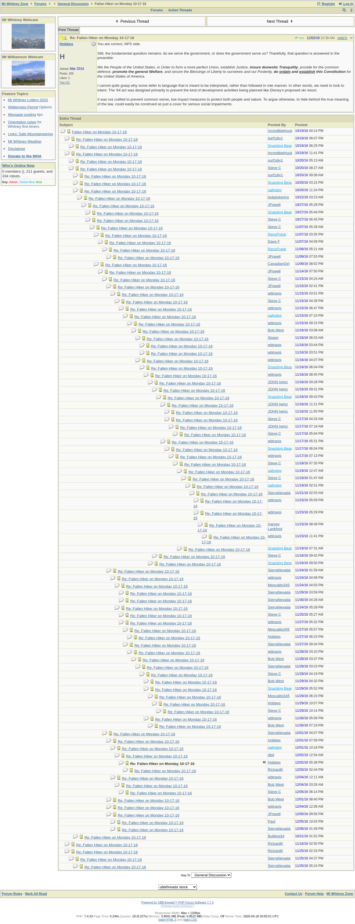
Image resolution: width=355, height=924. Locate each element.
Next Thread (280, 21)
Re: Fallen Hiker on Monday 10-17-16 (107, 139)
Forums (40, 4)
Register (326, 4)
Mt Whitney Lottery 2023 (28, 100)
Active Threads (180, 10)
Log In (345, 4)
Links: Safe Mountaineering (30, 134)
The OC (65, 82)
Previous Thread (132, 21)
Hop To (185, 875)
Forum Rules (12, 894)
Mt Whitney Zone (15, 4)
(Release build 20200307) (177, 905)
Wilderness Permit (23, 107)
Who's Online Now (18, 165)
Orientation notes (22, 122)
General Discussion (73, 4)
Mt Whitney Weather (25, 141)
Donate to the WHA (25, 156)
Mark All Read (36, 894)
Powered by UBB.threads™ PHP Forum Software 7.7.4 (177, 902)
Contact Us (293, 894)
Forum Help (314, 894)
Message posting (22, 114)
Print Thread (68, 30)
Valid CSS (190, 919)
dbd (299, 38)
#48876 (342, 38)
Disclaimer (16, 149)
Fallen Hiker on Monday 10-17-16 (99, 132)
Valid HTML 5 (167, 919)
